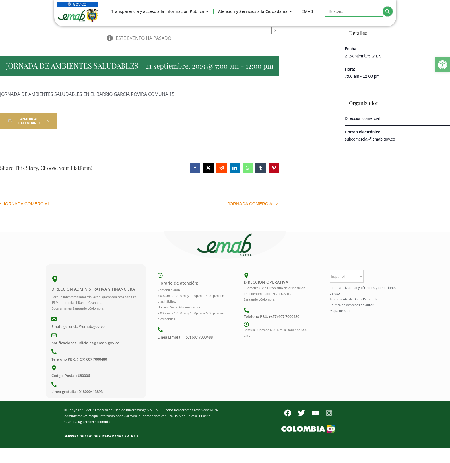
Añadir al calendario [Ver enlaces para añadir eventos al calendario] (29, 121)
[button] (442, 64)
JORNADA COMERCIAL (26, 203)
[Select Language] (347, 276)
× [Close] (275, 30)
